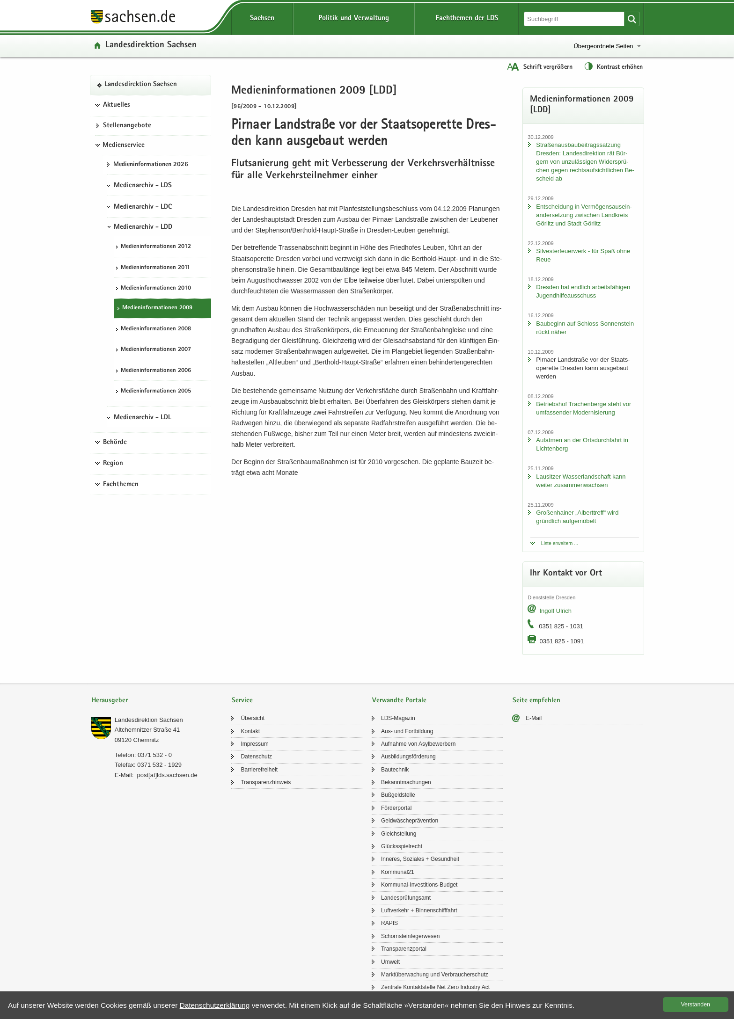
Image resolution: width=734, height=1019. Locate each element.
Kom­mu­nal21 (397, 872)
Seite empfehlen (536, 700)
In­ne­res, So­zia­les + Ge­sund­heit (420, 859)
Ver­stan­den (695, 1004)
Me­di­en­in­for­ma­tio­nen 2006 (156, 371)
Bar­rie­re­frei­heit (259, 769)
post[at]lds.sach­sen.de (167, 775)
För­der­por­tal (396, 808)
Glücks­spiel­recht (401, 846)
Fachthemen (121, 484)
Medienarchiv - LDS (143, 185)
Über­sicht (252, 718)
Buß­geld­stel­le (398, 795)
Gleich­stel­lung (398, 833)
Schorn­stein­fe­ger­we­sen (410, 936)
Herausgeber (110, 700)
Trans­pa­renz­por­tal (403, 949)
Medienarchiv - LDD (143, 227)
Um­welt (390, 962)
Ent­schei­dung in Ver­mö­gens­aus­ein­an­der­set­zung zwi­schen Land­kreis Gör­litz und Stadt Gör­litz (584, 215)
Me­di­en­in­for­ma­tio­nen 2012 (156, 247)
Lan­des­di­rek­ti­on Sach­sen (151, 45)
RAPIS (389, 923)
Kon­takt (250, 731)
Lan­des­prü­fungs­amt (406, 898)
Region (113, 463)
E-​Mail (534, 718)
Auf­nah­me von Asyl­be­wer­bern (418, 744)
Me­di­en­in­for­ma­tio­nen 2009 (157, 308)
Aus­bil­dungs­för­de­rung (408, 756)
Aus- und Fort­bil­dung (407, 731)
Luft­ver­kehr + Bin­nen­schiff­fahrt (419, 910)
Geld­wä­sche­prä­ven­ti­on (409, 820)
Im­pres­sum (254, 744)
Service (242, 700)
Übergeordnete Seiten (603, 46)
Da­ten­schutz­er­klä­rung (215, 1005)
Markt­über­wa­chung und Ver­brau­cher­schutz (434, 974)
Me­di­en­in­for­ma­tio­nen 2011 (155, 268)
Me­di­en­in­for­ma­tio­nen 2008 (156, 329)
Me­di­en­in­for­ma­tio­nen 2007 (156, 350)
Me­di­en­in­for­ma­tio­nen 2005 (156, 391)
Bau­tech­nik (395, 769)
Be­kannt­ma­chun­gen (406, 782)
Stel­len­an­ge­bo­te (127, 126)
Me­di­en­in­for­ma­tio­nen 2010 (156, 288)
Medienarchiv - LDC (143, 207)
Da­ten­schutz (256, 756)
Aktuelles (116, 105)
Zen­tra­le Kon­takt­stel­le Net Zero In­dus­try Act (435, 987)
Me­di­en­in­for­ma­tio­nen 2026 (150, 164)
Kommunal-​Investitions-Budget (419, 884)
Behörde (115, 442)
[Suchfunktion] (575, 19)
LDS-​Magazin (398, 718)
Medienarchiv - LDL (142, 418)
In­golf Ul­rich (555, 610)
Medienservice (124, 145)
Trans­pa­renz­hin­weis (266, 782)
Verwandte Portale (399, 700)
